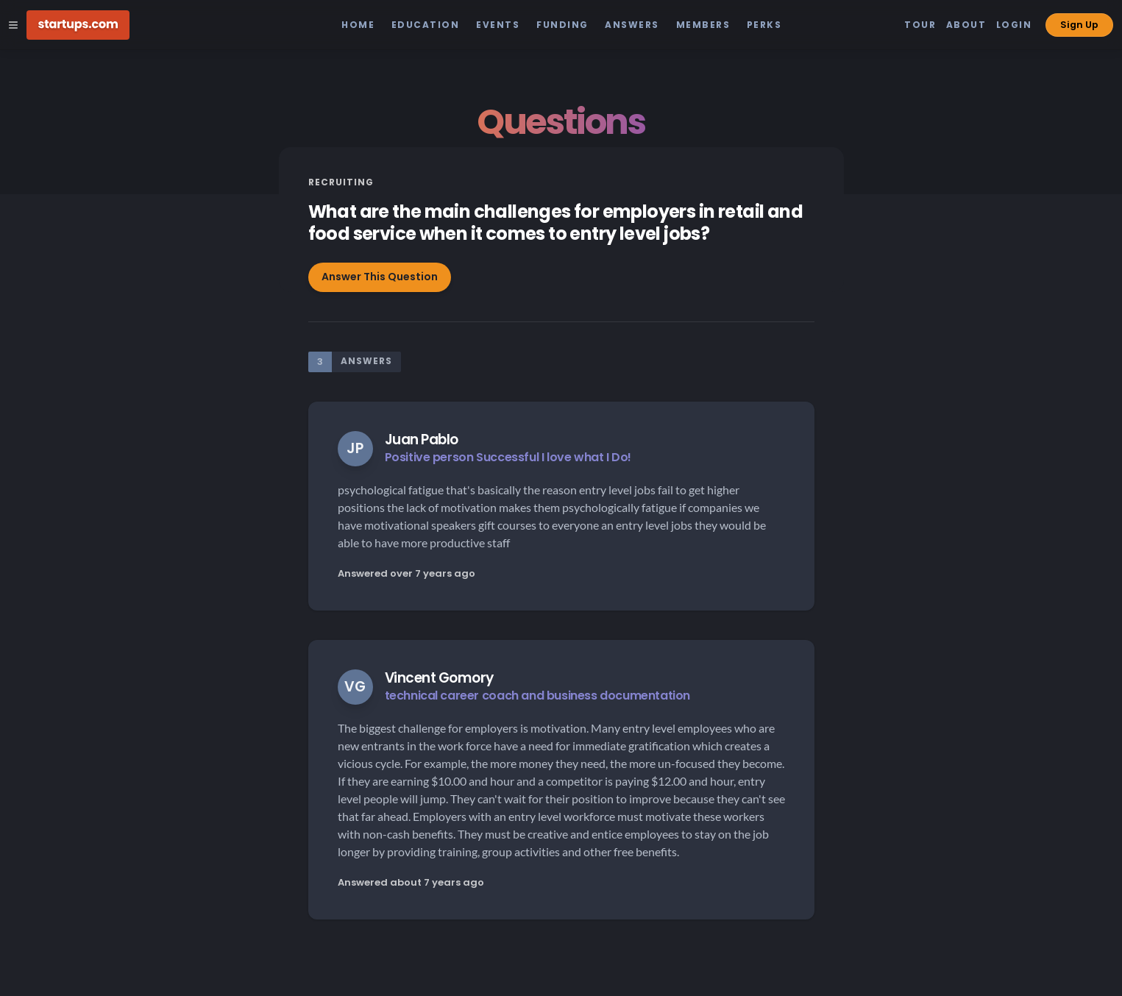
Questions (561, 121)
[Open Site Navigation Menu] (13, 25)
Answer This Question (380, 276)
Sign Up (1079, 24)
